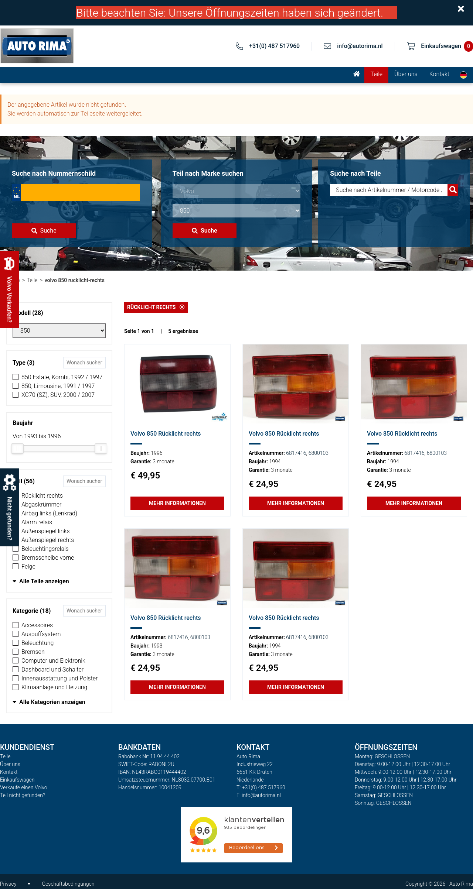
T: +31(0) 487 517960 (260, 787)
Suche (44, 230)
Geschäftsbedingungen (68, 884)
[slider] (17, 448)
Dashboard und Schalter (52, 669)
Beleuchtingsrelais (45, 548)
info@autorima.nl (360, 45)
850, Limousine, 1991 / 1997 (58, 385)
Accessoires (37, 625)
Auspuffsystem (41, 634)
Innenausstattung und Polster (59, 678)
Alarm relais (36, 522)
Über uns (406, 74)
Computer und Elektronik (53, 660)
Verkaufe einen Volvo (23, 787)
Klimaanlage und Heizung (54, 687)
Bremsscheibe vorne (47, 557)
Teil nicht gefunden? (22, 795)
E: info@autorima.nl (258, 795)
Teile (376, 74)
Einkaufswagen (17, 780)
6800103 (319, 453)
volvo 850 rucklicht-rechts (75, 280)
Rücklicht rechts (42, 495)
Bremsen (33, 651)
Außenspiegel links (45, 531)
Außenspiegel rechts (47, 539)
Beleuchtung (37, 642)
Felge (28, 566)
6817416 (296, 453)
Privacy (8, 884)
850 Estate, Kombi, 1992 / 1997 (61, 377)
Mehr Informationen (177, 503)
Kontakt (439, 74)
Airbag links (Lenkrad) (49, 513)
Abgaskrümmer (41, 504)
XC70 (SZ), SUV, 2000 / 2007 (58, 394)
